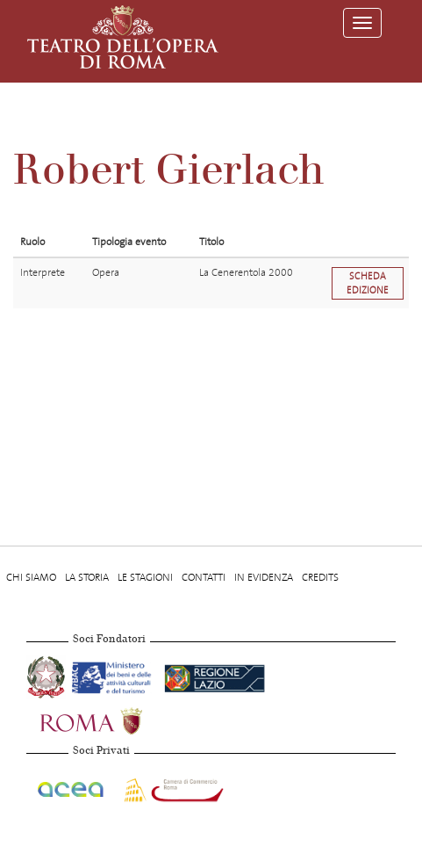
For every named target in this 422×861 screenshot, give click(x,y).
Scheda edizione (368, 283)
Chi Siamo (31, 577)
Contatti (203, 577)
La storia (87, 577)
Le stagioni (145, 577)
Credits (320, 577)
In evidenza (263, 577)
